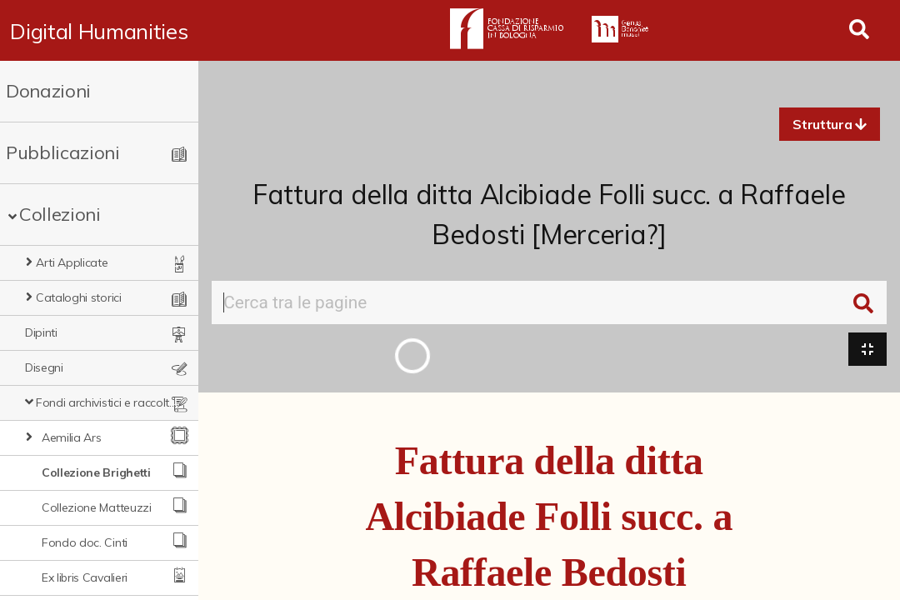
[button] (829, 124)
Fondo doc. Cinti (85, 542)
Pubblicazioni (63, 152)
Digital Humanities (99, 31)
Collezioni (60, 214)
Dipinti (41, 332)
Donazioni (48, 90)
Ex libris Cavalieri (85, 577)
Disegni (44, 367)
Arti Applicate (72, 262)
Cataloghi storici (79, 297)
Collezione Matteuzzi (97, 507)
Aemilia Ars (71, 437)
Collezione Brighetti (96, 472)
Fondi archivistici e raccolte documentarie (109, 402)
